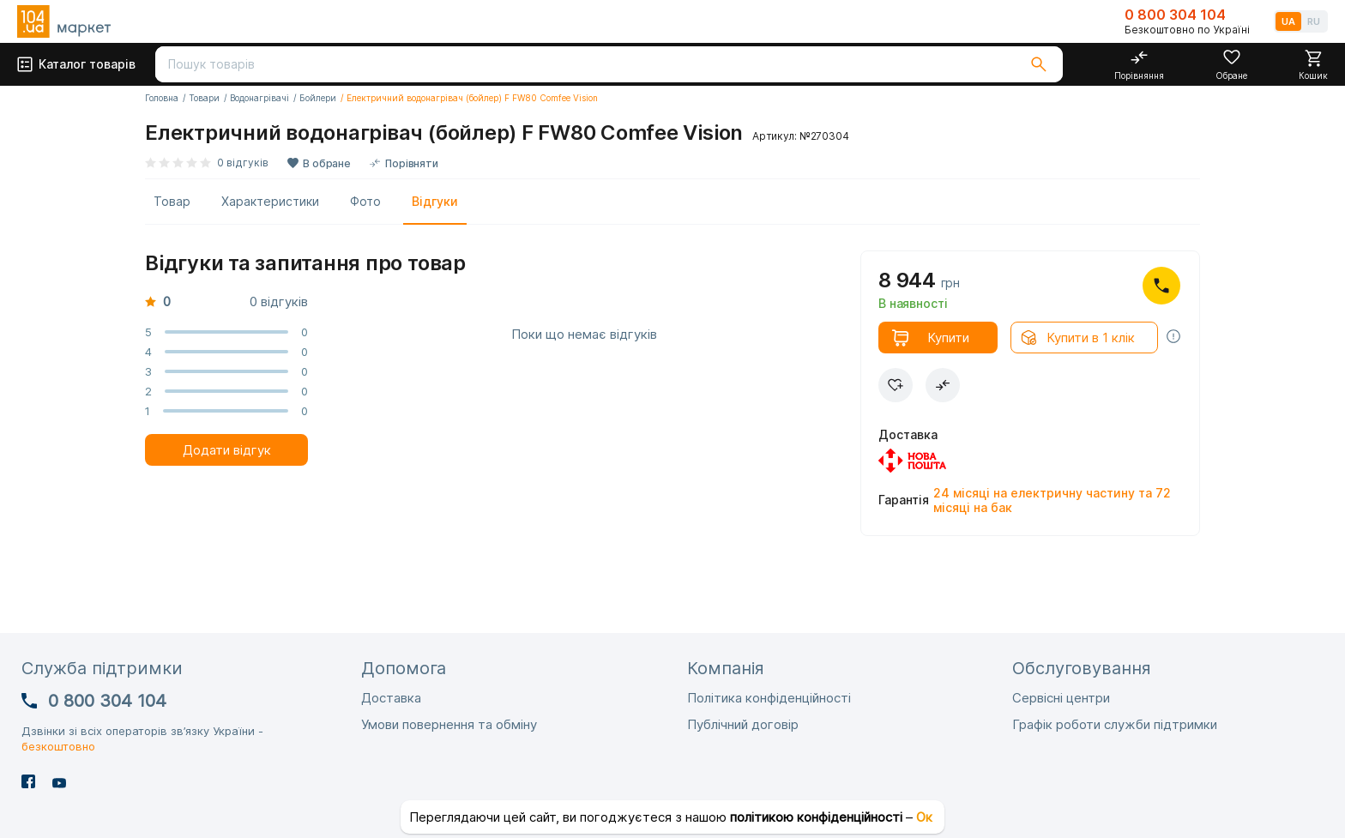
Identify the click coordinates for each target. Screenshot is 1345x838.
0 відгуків (242, 162)
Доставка (391, 698)
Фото (365, 201)
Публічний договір (743, 724)
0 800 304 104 (1175, 14)
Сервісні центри (1061, 698)
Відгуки (435, 201)
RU (1313, 21)
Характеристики (270, 201)
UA (1288, 21)
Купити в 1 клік (1090, 337)
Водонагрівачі (259, 98)
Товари (204, 98)
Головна (161, 98)
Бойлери (317, 98)
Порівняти (411, 163)
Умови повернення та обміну (449, 724)
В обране (327, 163)
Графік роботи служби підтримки (1114, 724)
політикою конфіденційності (816, 817)
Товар (172, 201)
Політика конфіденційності (769, 698)
